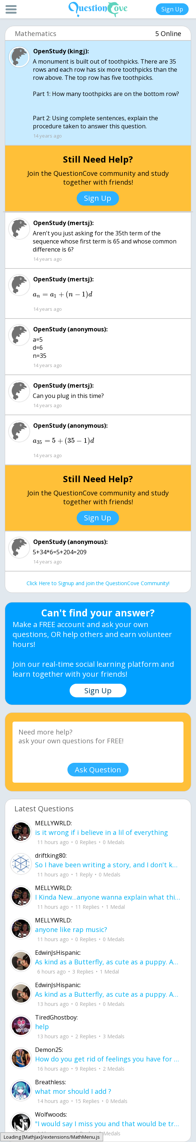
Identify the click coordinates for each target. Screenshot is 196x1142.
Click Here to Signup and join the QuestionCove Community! (98, 583)
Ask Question (98, 770)
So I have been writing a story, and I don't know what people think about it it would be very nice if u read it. (108, 864)
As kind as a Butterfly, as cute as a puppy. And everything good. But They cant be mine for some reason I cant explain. (108, 961)
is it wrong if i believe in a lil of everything (101, 832)
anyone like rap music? (71, 929)
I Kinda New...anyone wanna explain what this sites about (108, 897)
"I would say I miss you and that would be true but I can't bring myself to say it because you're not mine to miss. (108, 1123)
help (42, 1026)
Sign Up (172, 9)
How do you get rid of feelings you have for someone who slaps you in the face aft (108, 1058)
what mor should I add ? (73, 1091)
